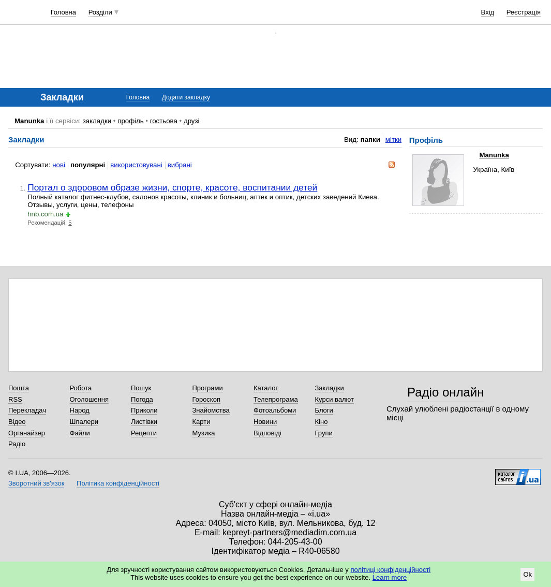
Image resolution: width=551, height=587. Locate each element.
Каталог (266, 388)
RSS (15, 399)
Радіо (16, 444)
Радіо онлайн (445, 392)
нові (58, 165)
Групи (324, 433)
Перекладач (27, 410)
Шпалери (84, 421)
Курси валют (334, 399)
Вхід (488, 12)
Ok (527, 574)
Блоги (324, 410)
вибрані (180, 165)
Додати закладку (186, 97)
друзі (192, 121)
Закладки (329, 388)
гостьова (163, 121)
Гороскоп (206, 399)
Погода (142, 399)
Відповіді (267, 433)
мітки (393, 139)
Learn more (390, 577)
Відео (17, 421)
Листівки (144, 421)
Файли (80, 433)
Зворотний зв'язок (36, 483)
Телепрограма (276, 399)
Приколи (144, 410)
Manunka (29, 121)
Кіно (321, 421)
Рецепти (144, 433)
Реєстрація (524, 12)
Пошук (141, 388)
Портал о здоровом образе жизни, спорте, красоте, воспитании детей (172, 187)
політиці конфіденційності (390, 570)
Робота (81, 388)
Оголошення (89, 399)
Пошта (18, 388)
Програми (207, 388)
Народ (80, 410)
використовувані (136, 165)
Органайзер (26, 433)
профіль (130, 121)
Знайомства (211, 410)
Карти (201, 421)
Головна (63, 12)
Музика (203, 433)
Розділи (100, 12)
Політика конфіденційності (118, 483)
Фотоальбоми (275, 410)
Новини (265, 421)
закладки (97, 121)
